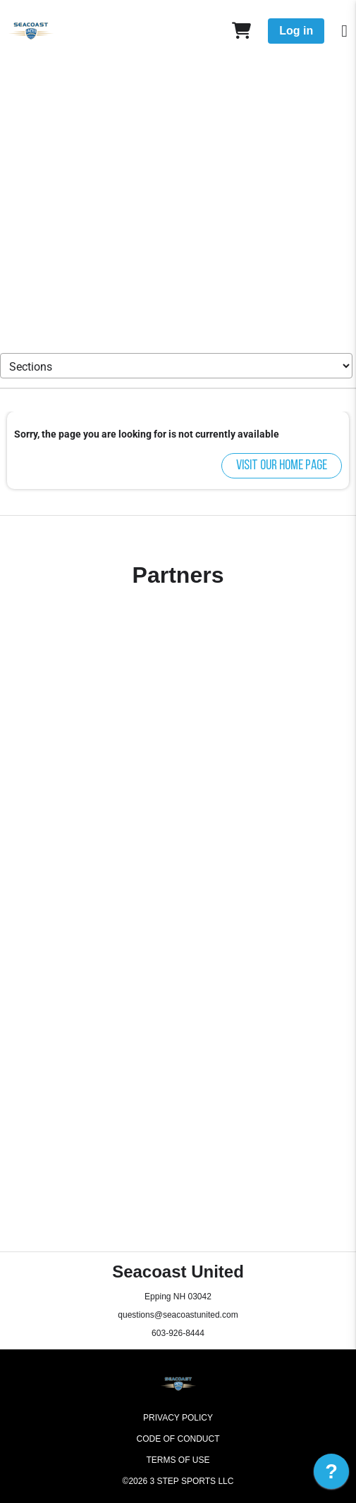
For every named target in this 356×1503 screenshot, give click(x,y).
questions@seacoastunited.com (178, 1315)
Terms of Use (177, 1460)
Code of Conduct (178, 1439)
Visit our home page (281, 466)
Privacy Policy (178, 1418)
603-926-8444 (178, 1333)
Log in (296, 31)
